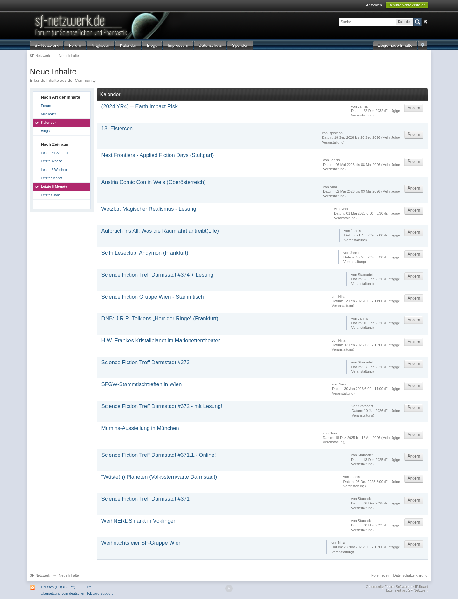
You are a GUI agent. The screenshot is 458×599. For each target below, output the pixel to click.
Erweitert (425, 21)
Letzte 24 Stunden (55, 153)
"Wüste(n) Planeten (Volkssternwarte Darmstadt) (159, 477)
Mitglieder (100, 45)
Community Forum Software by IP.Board (397, 586)
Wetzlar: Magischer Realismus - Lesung (148, 209)
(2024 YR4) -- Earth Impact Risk (139, 106)
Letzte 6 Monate (54, 186)
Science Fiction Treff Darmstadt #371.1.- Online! (158, 455)
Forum (75, 45)
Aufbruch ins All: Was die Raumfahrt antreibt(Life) (160, 231)
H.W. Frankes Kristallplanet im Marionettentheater (160, 340)
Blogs (152, 45)
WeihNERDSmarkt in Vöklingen (139, 521)
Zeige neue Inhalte (395, 45)
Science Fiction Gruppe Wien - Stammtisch (152, 297)
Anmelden (374, 5)
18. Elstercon (117, 128)
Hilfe (88, 587)
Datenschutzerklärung (410, 575)
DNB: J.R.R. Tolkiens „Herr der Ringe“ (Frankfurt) (160, 318)
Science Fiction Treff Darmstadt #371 (145, 499)
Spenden (240, 45)
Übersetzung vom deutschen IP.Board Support (77, 593)
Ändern (414, 108)
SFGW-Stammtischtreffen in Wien (141, 384)
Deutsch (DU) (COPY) (58, 587)
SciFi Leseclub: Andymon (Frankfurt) (144, 253)
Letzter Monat (51, 178)
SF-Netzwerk (47, 45)
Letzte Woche (51, 161)
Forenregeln (380, 575)
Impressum (178, 45)
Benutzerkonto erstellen (407, 5)
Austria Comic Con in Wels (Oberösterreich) (153, 182)
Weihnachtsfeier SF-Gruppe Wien (141, 543)
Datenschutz (210, 45)
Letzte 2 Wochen (54, 170)
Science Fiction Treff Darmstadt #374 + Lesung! (158, 275)
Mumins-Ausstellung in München (140, 428)
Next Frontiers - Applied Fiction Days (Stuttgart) (157, 155)
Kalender (128, 45)
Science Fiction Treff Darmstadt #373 (145, 362)
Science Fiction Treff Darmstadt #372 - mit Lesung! (161, 406)
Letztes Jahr (50, 195)
